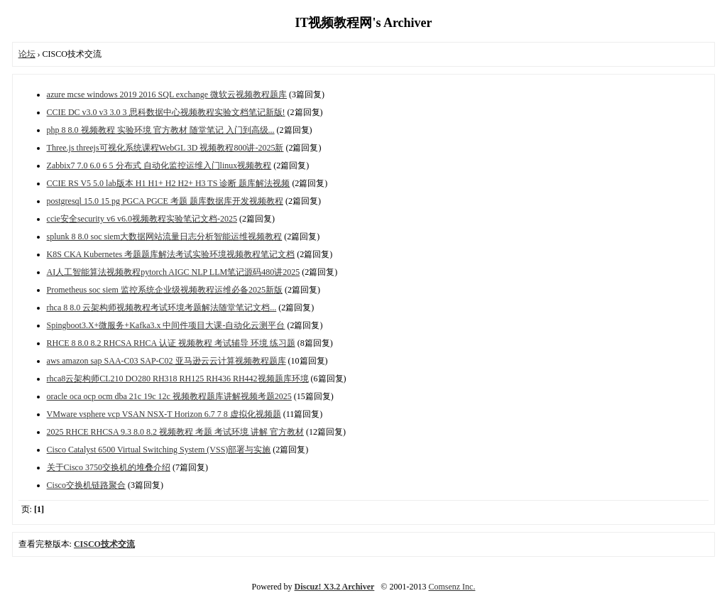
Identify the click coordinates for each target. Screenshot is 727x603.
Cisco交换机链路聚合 (86, 485)
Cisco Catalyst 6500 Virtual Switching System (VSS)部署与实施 (159, 450)
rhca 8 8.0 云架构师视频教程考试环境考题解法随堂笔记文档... (162, 308)
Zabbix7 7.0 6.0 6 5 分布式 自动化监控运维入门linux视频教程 (159, 165)
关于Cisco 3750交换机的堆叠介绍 (108, 467)
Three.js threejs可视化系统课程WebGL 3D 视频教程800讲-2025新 (165, 148)
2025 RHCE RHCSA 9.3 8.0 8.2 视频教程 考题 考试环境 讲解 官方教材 (175, 432)
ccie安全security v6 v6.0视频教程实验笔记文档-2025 (142, 219)
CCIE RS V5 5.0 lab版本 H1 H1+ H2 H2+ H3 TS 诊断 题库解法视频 (168, 183)
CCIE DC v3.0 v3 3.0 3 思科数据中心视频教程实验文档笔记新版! (166, 112)
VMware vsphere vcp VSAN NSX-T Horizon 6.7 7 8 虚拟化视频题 (164, 414)
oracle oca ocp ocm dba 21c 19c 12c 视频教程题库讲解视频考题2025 (169, 396)
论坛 (26, 54)
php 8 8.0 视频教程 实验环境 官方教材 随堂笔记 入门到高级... (161, 130)
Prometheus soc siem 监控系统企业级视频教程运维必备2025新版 (165, 290)
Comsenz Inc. (451, 587)
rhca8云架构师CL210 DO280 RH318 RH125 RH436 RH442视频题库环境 (178, 379)
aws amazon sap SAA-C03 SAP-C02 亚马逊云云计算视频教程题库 (166, 361)
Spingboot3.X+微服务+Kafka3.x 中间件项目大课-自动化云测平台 (166, 325)
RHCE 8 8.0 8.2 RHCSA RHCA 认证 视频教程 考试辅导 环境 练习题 (171, 343)
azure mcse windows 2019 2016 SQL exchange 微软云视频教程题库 (167, 94)
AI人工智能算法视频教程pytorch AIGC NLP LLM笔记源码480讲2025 (173, 272)
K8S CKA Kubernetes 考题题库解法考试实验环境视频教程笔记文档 (171, 254)
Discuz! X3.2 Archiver (335, 587)
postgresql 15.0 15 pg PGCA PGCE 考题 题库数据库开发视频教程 (165, 201)
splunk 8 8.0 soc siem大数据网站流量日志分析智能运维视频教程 (165, 236)
